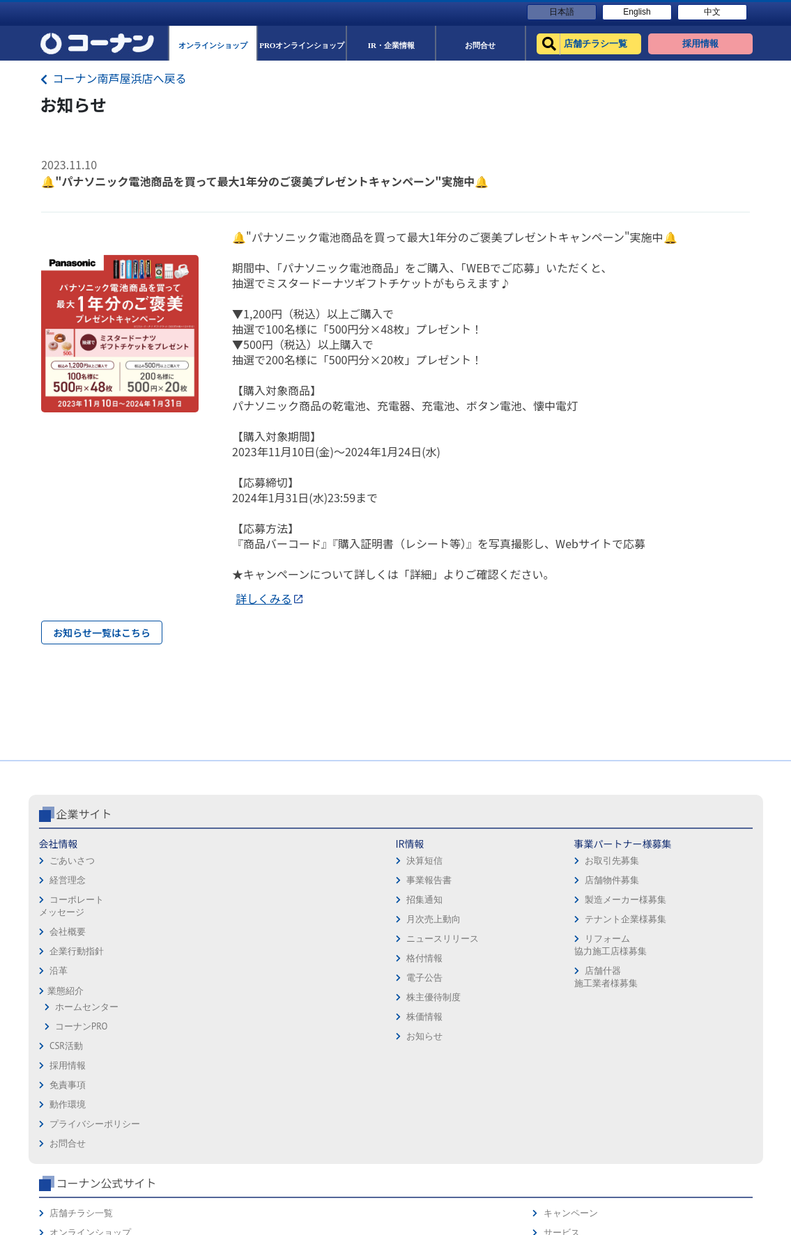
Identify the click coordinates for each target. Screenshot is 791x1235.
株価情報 (185, 1075)
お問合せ (419, 980)
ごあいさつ (72, 919)
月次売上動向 (194, 978)
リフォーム (562, 1019)
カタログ (691, 941)
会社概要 (67, 990)
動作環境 (419, 941)
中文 (712, 12)
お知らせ (185, 1095)
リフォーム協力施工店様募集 (309, 1003)
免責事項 (419, 922)
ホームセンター (86, 1065)
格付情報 (185, 1017)
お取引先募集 (311, 919)
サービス (691, 922)
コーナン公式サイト (596, 872)
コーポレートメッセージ (71, 964)
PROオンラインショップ (588, 941)
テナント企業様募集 (324, 978)
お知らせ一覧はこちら (102, 632)
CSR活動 (66, 1104)
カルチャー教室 (571, 1039)
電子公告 (185, 1036)
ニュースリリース (203, 997)
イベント (557, 980)
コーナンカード (705, 961)
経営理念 (67, 939)
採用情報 (419, 902)
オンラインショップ (580, 922)
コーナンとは (700, 980)
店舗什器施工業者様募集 (305, 1035)
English (636, 12)
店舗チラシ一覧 (571, 902)
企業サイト (84, 872)
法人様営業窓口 (571, 961)
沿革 (58, 1029)
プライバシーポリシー (446, 961)
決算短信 (185, 919)
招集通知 (185, 958)
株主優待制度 (194, 1056)
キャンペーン (700, 902)
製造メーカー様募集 (324, 958)
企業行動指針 (76, 1010)
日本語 (561, 12)
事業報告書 (189, 939)
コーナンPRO (81, 1085)
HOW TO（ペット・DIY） (589, 1000)
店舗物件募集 (311, 939)
